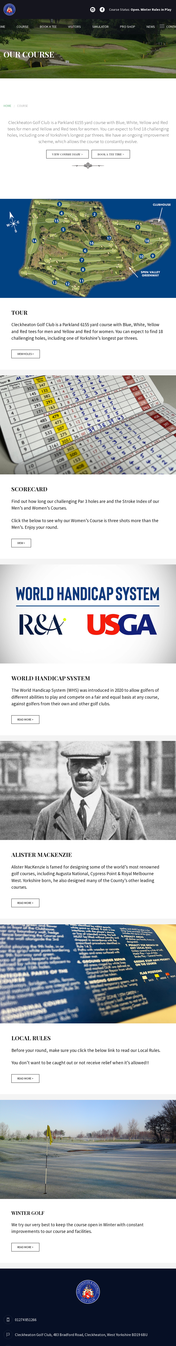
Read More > (25, 719)
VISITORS (74, 26)
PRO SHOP (127, 26)
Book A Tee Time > (110, 154)
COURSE (22, 26)
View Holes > (25, 354)
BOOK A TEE (48, 26)
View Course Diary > (67, 154)
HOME (7, 106)
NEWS (151, 26)
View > (21, 543)
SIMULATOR (100, 26)
